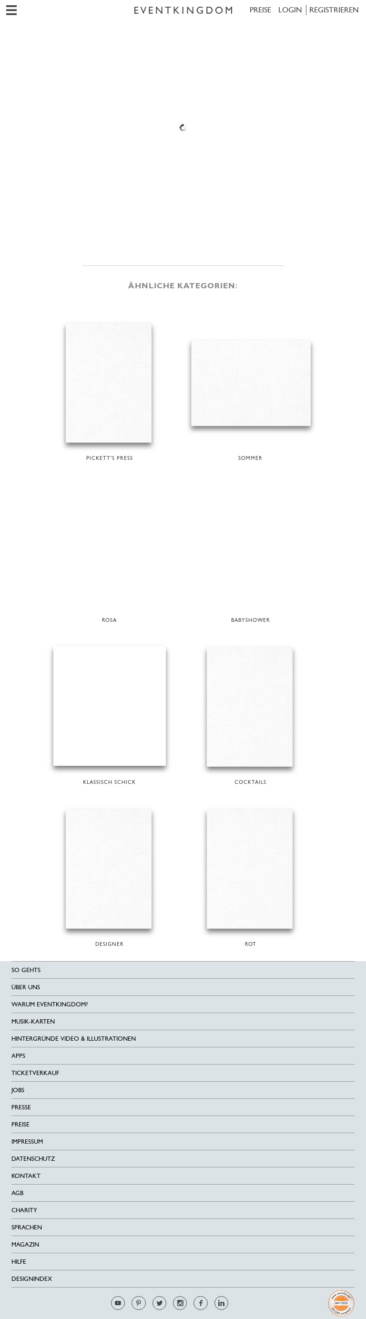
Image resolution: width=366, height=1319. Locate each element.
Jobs (17, 1090)
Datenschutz (33, 1158)
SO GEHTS (26, 970)
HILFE (18, 1261)
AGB (17, 1193)
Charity (24, 1210)
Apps (18, 1055)
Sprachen (26, 1227)
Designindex (31, 1278)
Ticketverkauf (35, 1072)
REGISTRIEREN (334, 9)
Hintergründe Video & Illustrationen (73, 1038)
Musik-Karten (33, 1021)
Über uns (25, 987)
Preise (260, 9)
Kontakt (26, 1175)
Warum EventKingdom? (49, 1004)
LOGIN (290, 9)
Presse (21, 1107)
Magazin (25, 1244)
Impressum (27, 1141)
